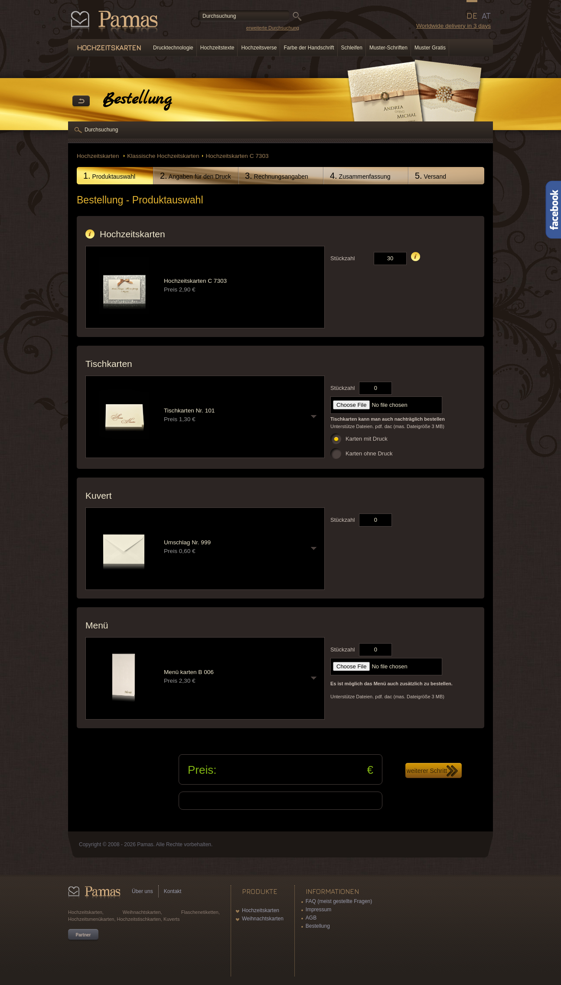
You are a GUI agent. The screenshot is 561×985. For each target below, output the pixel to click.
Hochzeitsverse (259, 48)
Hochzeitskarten (99, 156)
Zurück (81, 101)
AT (486, 15)
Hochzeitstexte (217, 48)
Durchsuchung (101, 130)
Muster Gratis (430, 48)
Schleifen (351, 48)
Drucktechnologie (173, 48)
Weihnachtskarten (263, 919)
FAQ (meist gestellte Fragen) (339, 901)
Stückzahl (342, 258)
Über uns (142, 891)
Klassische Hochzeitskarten (163, 156)
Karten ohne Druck (369, 453)
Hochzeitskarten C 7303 (236, 156)
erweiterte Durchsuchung (272, 27)
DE (471, 15)
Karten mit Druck (367, 438)
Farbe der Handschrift (309, 48)
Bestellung (318, 926)
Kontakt (173, 891)
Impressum (318, 909)
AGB (311, 918)
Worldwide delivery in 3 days (453, 26)
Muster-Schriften (388, 48)
